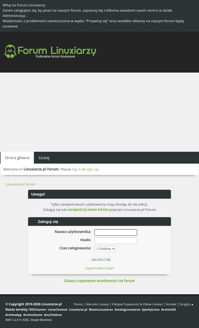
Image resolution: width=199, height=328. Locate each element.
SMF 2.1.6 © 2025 (17, 319)
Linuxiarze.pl (78, 309)
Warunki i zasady (98, 304)
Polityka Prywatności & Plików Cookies (137, 304)
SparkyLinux (151, 309)
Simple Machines (41, 319)
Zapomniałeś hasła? (99, 268)
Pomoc (78, 304)
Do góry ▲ (187, 304)
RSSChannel (37, 309)
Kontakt (171, 304)
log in (76, 169)
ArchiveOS (168, 309)
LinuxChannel (57, 309)
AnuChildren (53, 315)
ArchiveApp (13, 315)
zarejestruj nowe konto (87, 209)
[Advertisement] (99, 112)
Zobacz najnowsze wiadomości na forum (99, 280)
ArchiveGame (32, 315)
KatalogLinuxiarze (127, 309)
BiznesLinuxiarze (101, 309)
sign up (92, 169)
